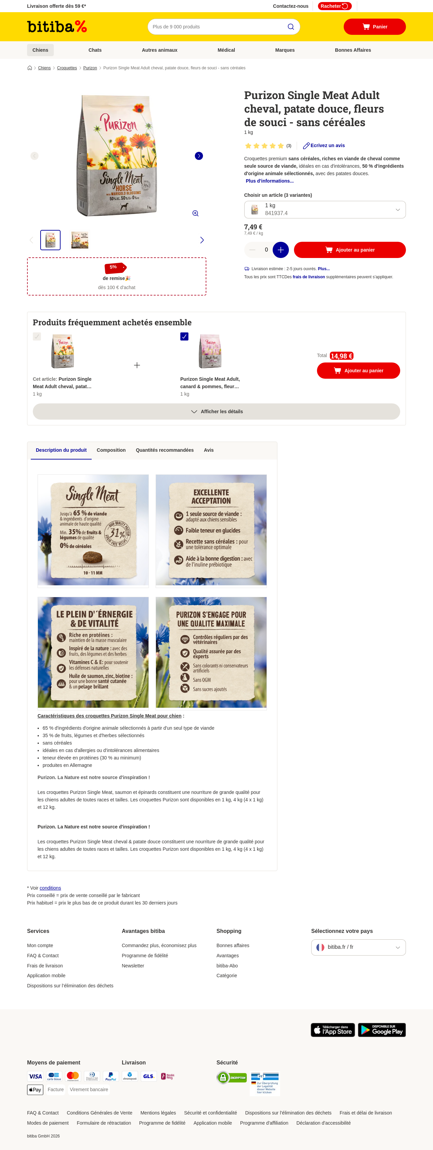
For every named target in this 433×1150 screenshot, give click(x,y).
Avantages (227, 955)
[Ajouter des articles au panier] (281, 250)
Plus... (324, 268)
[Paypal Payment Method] (111, 1077)
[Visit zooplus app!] (333, 1035)
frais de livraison (309, 277)
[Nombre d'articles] (266, 250)
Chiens (40, 50)
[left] (34, 156)
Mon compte (40, 945)
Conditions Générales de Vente (99, 1113)
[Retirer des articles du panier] (252, 250)
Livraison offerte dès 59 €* (56, 6)
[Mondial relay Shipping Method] (168, 1077)
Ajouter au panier (365, 371)
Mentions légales (158, 1113)
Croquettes (67, 68)
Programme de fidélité (145, 955)
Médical (226, 50)
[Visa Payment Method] (35, 1077)
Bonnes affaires (232, 945)
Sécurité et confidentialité (210, 1113)
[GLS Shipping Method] (149, 1077)
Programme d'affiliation (264, 1123)
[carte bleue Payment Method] (54, 1077)
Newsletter (133, 965)
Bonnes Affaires (353, 50)
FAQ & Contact (43, 955)
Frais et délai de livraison (366, 1113)
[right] (199, 156)
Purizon (90, 68)
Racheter (335, 6)
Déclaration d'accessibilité (323, 1123)
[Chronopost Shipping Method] (130, 1077)
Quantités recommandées (165, 450)
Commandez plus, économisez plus (159, 945)
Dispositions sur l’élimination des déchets (70, 985)
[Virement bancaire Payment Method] (89, 1090)
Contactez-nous (291, 6)
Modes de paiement (48, 1123)
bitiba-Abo (227, 965)
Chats (95, 50)
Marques (285, 50)
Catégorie (226, 975)
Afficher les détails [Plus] (216, 411)
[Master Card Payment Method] (73, 1077)
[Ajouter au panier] (350, 250)
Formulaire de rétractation (104, 1123)
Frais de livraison (45, 965)
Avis (209, 450)
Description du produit (61, 450)
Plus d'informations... (270, 181)
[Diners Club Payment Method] (92, 1077)
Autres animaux (159, 50)
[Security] (231, 1079)
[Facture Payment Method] (56, 1090)
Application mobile (46, 975)
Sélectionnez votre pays (342, 931)
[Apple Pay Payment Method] (35, 1091)
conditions (50, 888)
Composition (111, 450)
